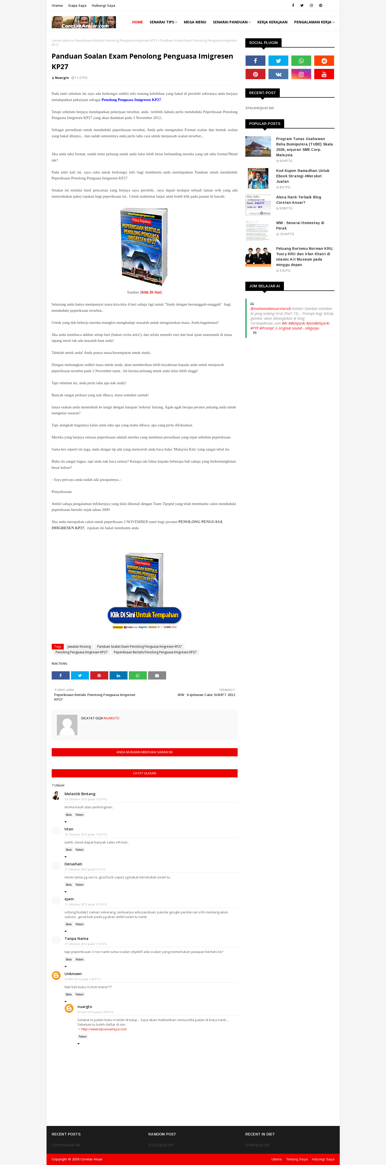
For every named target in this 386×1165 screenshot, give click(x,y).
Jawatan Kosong (79, 646)
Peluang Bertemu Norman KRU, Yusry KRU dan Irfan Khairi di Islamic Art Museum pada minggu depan (304, 256)
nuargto (62, 78)
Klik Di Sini (151, 292)
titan (69, 828)
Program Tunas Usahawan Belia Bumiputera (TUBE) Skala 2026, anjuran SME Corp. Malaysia (304, 147)
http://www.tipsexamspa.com (104, 1029)
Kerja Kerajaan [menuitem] (272, 22)
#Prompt (266, 328)
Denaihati (73, 863)
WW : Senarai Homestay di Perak (300, 225)
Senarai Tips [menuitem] (162, 22)
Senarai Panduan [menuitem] (230, 22)
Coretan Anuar (91, 1159)
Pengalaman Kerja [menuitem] (312, 22)
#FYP (254, 328)
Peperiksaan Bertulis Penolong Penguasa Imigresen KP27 (116, 40)
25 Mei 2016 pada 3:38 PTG (96, 1012)
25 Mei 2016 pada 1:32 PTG (83, 979)
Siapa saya (77, 5)
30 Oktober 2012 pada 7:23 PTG (86, 834)
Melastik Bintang (80, 793)
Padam (80, 815)
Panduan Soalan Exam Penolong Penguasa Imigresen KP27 (139, 646)
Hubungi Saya (323, 1159)
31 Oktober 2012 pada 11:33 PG (86, 944)
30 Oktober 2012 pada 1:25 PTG (86, 799)
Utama (57, 5)
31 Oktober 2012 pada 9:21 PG (85, 869)
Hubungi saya (103, 5)
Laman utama (61, 40)
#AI (284, 323)
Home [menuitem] (137, 22)
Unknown (73, 973)
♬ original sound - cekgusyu (297, 328)
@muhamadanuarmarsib (270, 308)
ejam (69, 898)
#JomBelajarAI (317, 323)
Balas (69, 815)
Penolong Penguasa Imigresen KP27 (81, 652)
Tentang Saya (297, 1159)
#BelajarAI (296, 323)
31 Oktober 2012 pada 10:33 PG (86, 904)
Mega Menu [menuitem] (195, 22)
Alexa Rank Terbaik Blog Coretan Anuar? (298, 200)
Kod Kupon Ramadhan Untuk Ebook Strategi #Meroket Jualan (303, 176)
